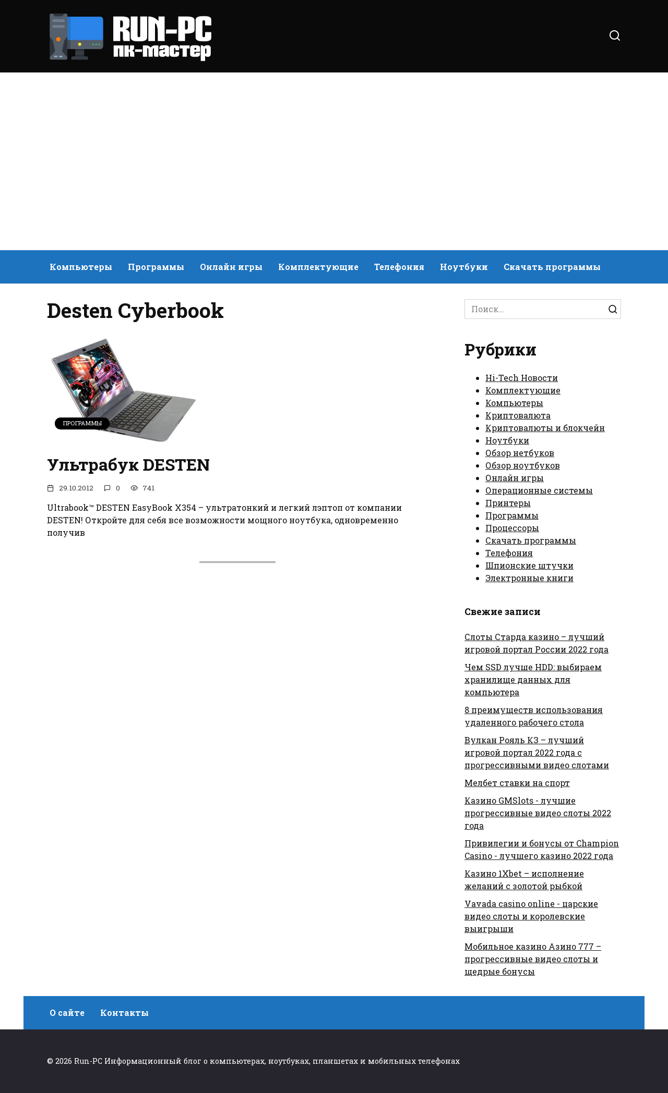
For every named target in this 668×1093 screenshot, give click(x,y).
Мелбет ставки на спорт (517, 782)
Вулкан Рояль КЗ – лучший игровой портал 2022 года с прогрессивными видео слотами (536, 752)
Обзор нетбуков (519, 452)
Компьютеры (81, 266)
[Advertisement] (334, 162)
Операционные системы (539, 490)
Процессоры (512, 527)
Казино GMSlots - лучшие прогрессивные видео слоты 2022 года (537, 813)
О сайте (67, 1012)
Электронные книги (529, 577)
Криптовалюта (518, 415)
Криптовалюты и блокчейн (545, 427)
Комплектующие (318, 266)
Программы (156, 266)
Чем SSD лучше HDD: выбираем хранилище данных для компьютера (533, 679)
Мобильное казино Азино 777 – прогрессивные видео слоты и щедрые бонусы (532, 959)
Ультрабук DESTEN (128, 464)
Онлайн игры (231, 266)
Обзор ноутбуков (522, 465)
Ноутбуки (464, 266)
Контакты (124, 1012)
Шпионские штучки (529, 565)
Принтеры (508, 502)
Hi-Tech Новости (521, 377)
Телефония (399, 266)
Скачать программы (552, 266)
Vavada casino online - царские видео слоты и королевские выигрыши (531, 916)
